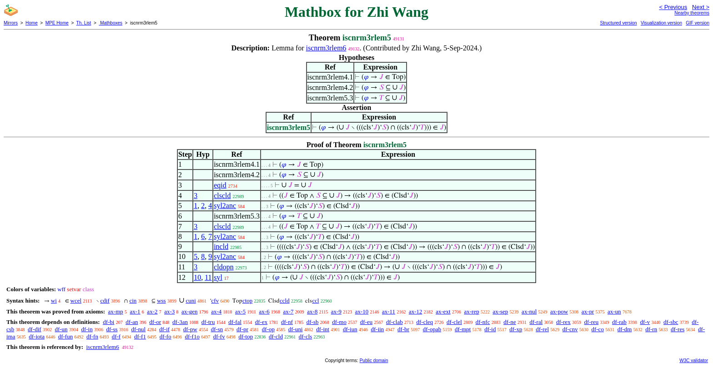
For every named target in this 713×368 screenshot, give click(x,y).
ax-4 (216, 311)
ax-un (614, 311)
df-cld (276, 336)
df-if (164, 329)
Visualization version (661, 22)
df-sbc (670, 321)
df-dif (34, 329)
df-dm (625, 329)
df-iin (377, 329)
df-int (322, 329)
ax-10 (362, 311)
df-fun (65, 336)
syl (218, 277)
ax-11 (388, 311)
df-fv (219, 336)
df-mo (339, 321)
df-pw (190, 329)
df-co (597, 329)
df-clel (454, 321)
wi (54, 300)
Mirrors (11, 22)
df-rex (563, 321)
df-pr (242, 329)
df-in (86, 329)
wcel (76, 300)
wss (161, 300)
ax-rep (471, 311)
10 (197, 277)
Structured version (618, 22)
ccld (285, 300)
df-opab (432, 329)
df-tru (208, 321)
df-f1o (192, 336)
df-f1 (140, 336)
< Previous (673, 7)
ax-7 (288, 311)
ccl (315, 300)
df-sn (217, 329)
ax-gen (189, 311)
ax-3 (169, 311)
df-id (490, 329)
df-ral (535, 321)
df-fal (234, 321)
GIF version (697, 22)
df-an (132, 321)
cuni (191, 300)
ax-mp (115, 311)
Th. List (83, 22)
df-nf (287, 321)
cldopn (224, 267)
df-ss (111, 329)
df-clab (394, 321)
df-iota (37, 336)
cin (132, 300)
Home (31, 22)
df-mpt (463, 329)
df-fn (92, 336)
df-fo (165, 336)
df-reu (591, 321)
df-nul (138, 329)
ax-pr (588, 311)
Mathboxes (110, 22)
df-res (677, 329)
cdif (105, 300)
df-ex (261, 321)
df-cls (305, 336)
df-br (403, 329)
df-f (116, 336)
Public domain (374, 360)
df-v (645, 321)
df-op (268, 329)
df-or (155, 321)
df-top (245, 336)
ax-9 (336, 311)
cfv (215, 300)
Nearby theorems (691, 12)
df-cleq (424, 321)
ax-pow (559, 311)
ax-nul (529, 311)
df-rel (542, 329)
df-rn (651, 329)
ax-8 (312, 311)
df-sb (312, 321)
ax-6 (264, 311)
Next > (700, 7)
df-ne (509, 321)
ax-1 (135, 311)
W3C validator (693, 360)
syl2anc (225, 205)
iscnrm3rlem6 (326, 48)
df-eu (366, 321)
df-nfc (483, 321)
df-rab (619, 321)
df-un (61, 329)
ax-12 (415, 311)
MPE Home (57, 22)
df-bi (108, 321)
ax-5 (240, 311)
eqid (220, 185)
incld (221, 246)
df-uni (295, 329)
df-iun (350, 329)
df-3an (180, 321)
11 (208, 277)
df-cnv (570, 329)
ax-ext (443, 311)
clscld (222, 195)
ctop (247, 300)
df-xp (515, 329)
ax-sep (500, 311)
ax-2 (152, 311)
